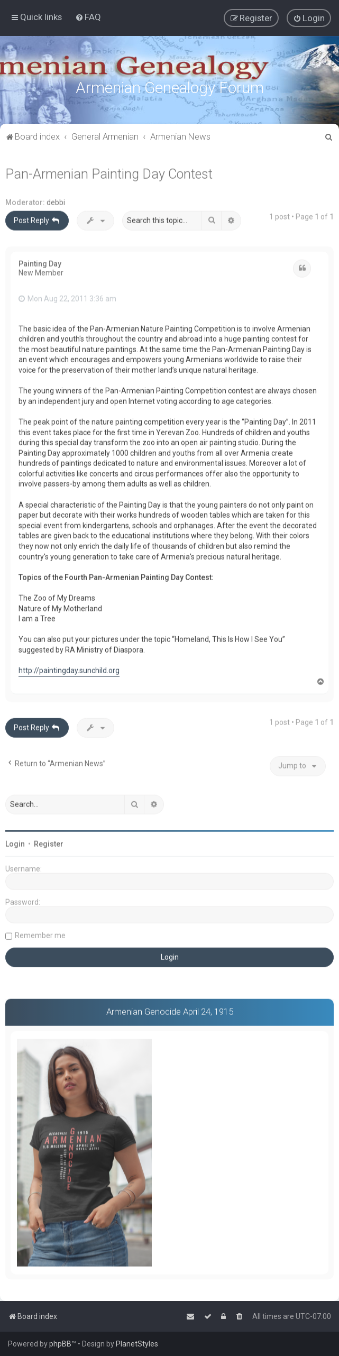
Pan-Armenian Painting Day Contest (109, 172)
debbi (56, 201)
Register (48, 842)
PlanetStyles (137, 1344)
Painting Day (40, 262)
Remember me (40, 934)
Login (15, 842)
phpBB (60, 1344)
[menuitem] (88, 17)
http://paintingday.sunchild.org (69, 669)
